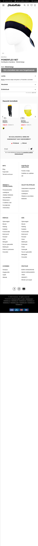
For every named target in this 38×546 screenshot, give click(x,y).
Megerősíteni (31, 149)
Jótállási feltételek (8, 195)
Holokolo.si (6, 302)
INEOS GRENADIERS (28, 272)
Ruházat (5, 269)
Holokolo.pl (14, 300)
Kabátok (5, 229)
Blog (4, 169)
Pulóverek (24, 244)
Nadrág (5, 226)
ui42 (23, 299)
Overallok (5, 252)
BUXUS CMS (16, 299)
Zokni (4, 239)
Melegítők (24, 254)
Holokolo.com (15, 302)
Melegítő (5, 242)
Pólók (23, 247)
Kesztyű (5, 236)
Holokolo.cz (7, 300)
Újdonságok (6, 221)
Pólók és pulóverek (8, 249)
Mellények (6, 247)
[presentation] (2, 116)
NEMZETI (24, 277)
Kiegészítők (6, 272)
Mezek (4, 224)
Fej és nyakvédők (8, 244)
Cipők (4, 274)
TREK (23, 274)
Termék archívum (8, 174)
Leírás (3, 76)
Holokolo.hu (22, 300)
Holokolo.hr (31, 302)
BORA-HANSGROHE (27, 269)
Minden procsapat (26, 280)
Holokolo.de (23, 302)
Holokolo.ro (30, 300)
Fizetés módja (25, 171)
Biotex (4, 57)
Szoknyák (24, 249)
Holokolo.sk (29, 299)
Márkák (5, 277)
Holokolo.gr (19, 304)
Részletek (4, 84)
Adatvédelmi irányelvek (28, 188)
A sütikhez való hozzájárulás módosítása (7, 205)
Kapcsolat (5, 172)
